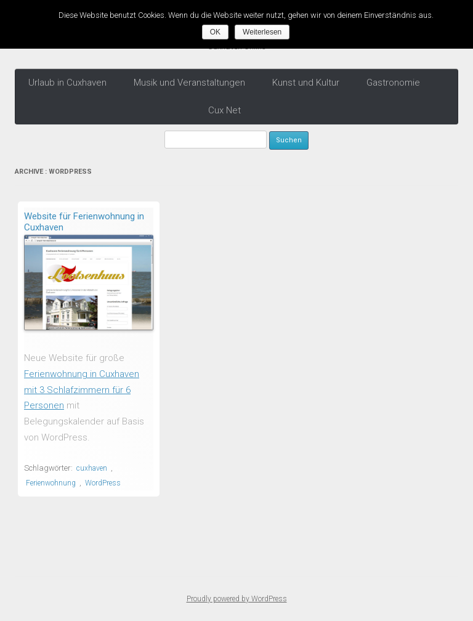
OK (215, 32)
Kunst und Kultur (305, 82)
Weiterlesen (262, 32)
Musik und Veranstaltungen (189, 82)
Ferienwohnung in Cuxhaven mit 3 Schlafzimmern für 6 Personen (81, 389)
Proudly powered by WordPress (237, 599)
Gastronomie (393, 82)
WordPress (103, 483)
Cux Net (224, 110)
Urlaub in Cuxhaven (67, 82)
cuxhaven (91, 468)
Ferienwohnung (51, 483)
